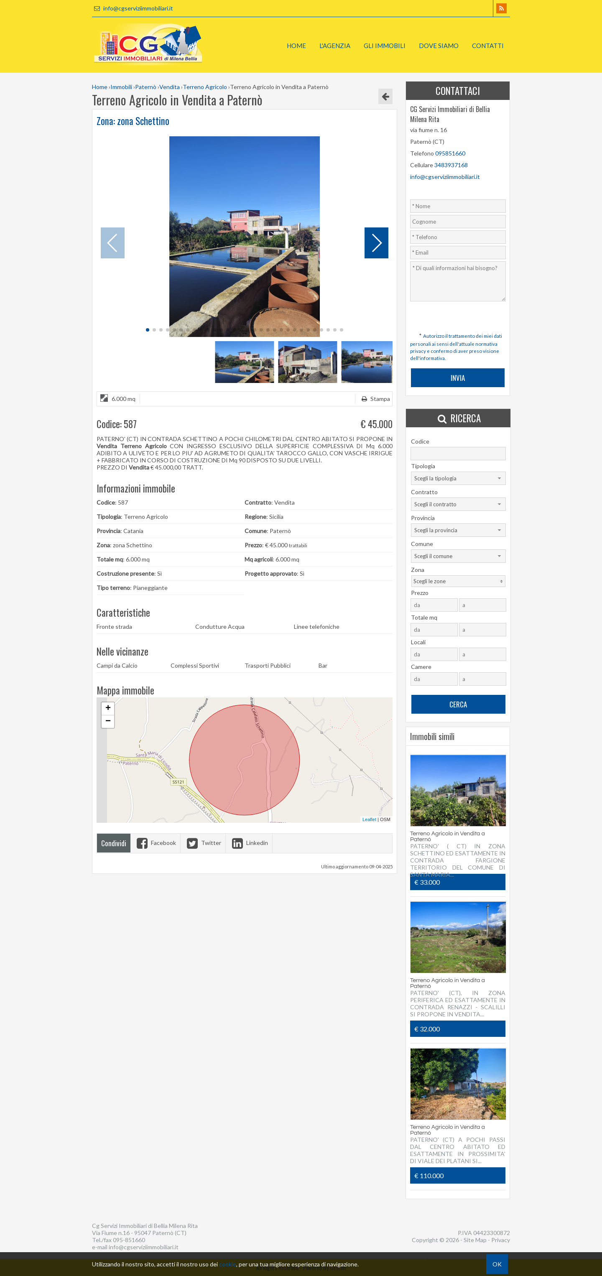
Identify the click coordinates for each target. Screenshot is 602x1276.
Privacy (500, 1239)
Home (296, 45)
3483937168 (451, 164)
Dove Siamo (439, 45)
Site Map (475, 1239)
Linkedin (249, 842)
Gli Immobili (385, 45)
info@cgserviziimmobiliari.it (132, 8)
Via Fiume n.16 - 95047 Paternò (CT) (139, 1232)
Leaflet (369, 819)
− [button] (108, 721)
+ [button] (108, 708)
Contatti (488, 45)
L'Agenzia (334, 45)
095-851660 (129, 1239)
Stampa (375, 398)
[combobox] (458, 478)
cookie (227, 1264)
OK (497, 1264)
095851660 (450, 153)
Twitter (203, 842)
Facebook (155, 842)
